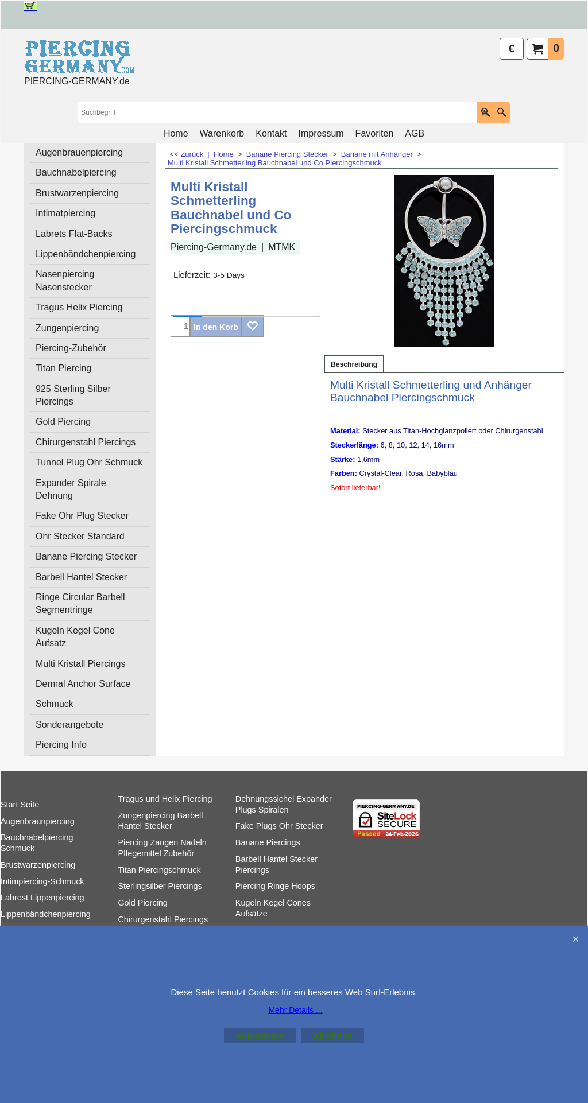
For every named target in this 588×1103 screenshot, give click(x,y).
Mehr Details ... (295, 1010)
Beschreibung (354, 364)
